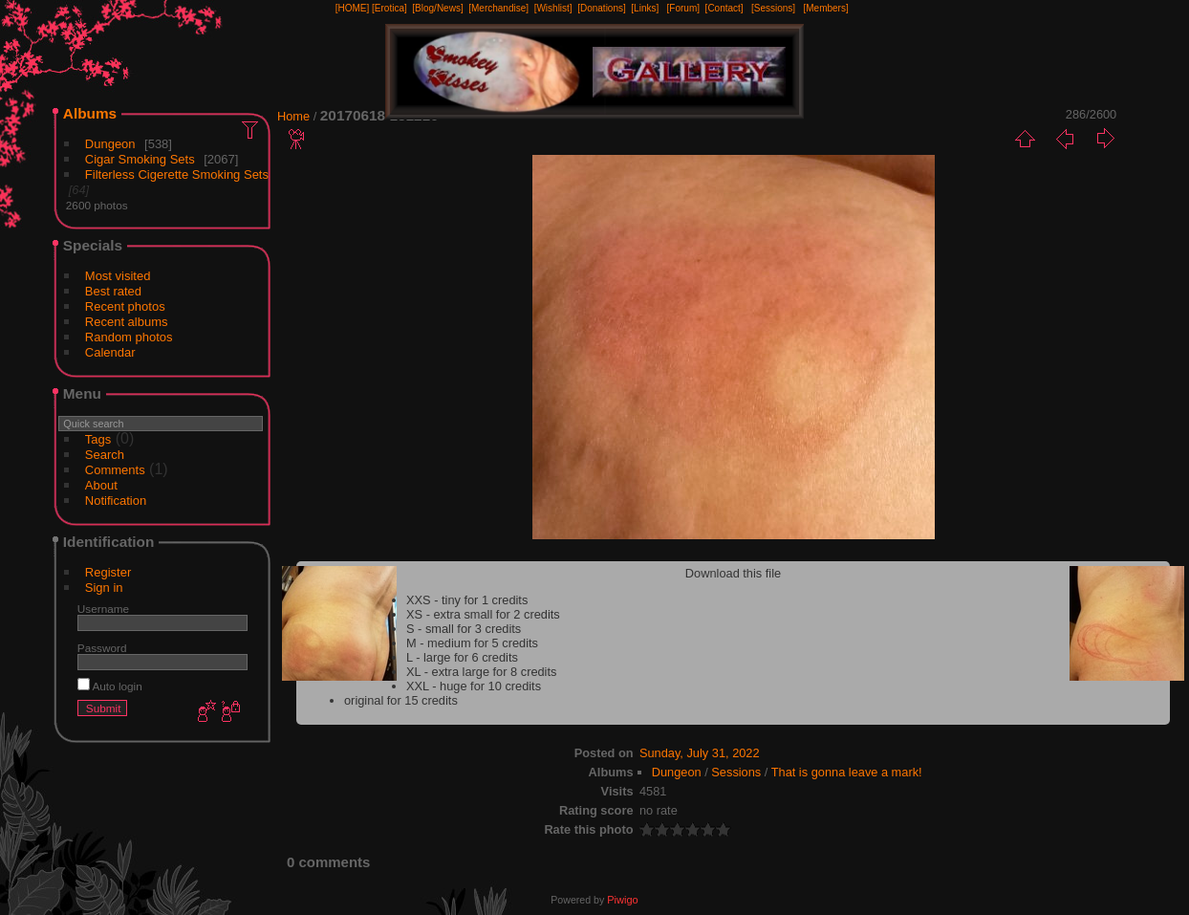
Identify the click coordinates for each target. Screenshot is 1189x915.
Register (108, 572)
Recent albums (126, 322)
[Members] (825, 8)
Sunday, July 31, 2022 (699, 753)
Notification (115, 500)
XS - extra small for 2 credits (483, 614)
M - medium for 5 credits (472, 643)
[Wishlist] (553, 8)
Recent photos (125, 306)
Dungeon (110, 144)
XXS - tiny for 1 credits (467, 600)
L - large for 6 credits (462, 657)
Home (293, 116)
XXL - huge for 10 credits (473, 686)
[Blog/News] (437, 8)
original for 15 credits (401, 700)
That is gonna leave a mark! (846, 772)
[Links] (645, 8)
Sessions (736, 772)
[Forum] (683, 8)
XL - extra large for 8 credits (481, 671)
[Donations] (601, 8)
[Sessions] (773, 8)
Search (104, 454)
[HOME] (352, 8)
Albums (90, 113)
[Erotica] (389, 8)
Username (103, 608)
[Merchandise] (498, 8)
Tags (98, 439)
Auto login (109, 686)
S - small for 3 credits (463, 628)
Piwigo (622, 899)
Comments (115, 470)
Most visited (118, 276)
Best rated (113, 291)
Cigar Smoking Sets (140, 159)
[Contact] (724, 8)
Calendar (110, 352)
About (101, 485)
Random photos (129, 337)
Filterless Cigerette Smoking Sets (177, 174)
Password (102, 648)
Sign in (104, 587)
